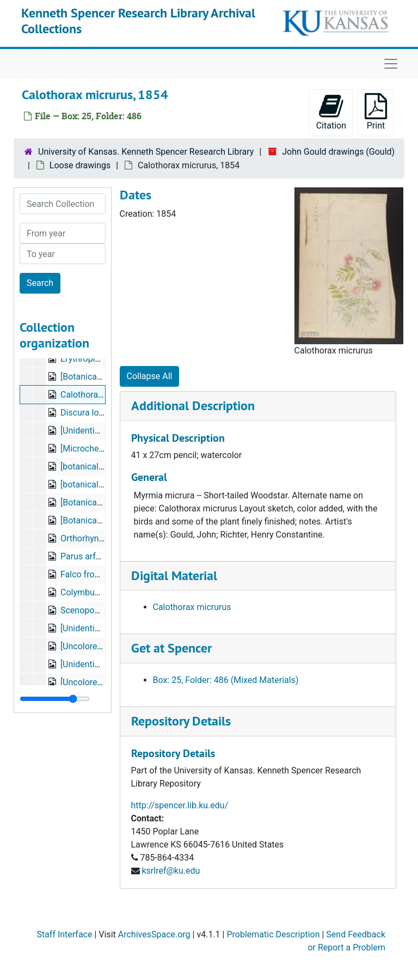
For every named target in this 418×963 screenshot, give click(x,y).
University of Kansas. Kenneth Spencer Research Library (146, 152)
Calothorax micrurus (192, 607)
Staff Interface (64, 934)
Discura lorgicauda (96, 412)
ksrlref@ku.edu (171, 871)
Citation (331, 112)
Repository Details (181, 720)
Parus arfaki (83, 556)
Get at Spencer (171, 647)
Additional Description (193, 405)
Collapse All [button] (150, 376)
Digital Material (174, 575)
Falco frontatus (89, 574)
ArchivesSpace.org (154, 934)
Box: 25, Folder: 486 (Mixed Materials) (226, 680)
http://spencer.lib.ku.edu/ (180, 805)
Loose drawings (80, 165)
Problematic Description (272, 934)
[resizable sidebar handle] (55, 698)
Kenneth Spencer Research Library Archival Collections (138, 20)
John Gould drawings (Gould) (338, 152)
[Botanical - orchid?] (98, 502)
